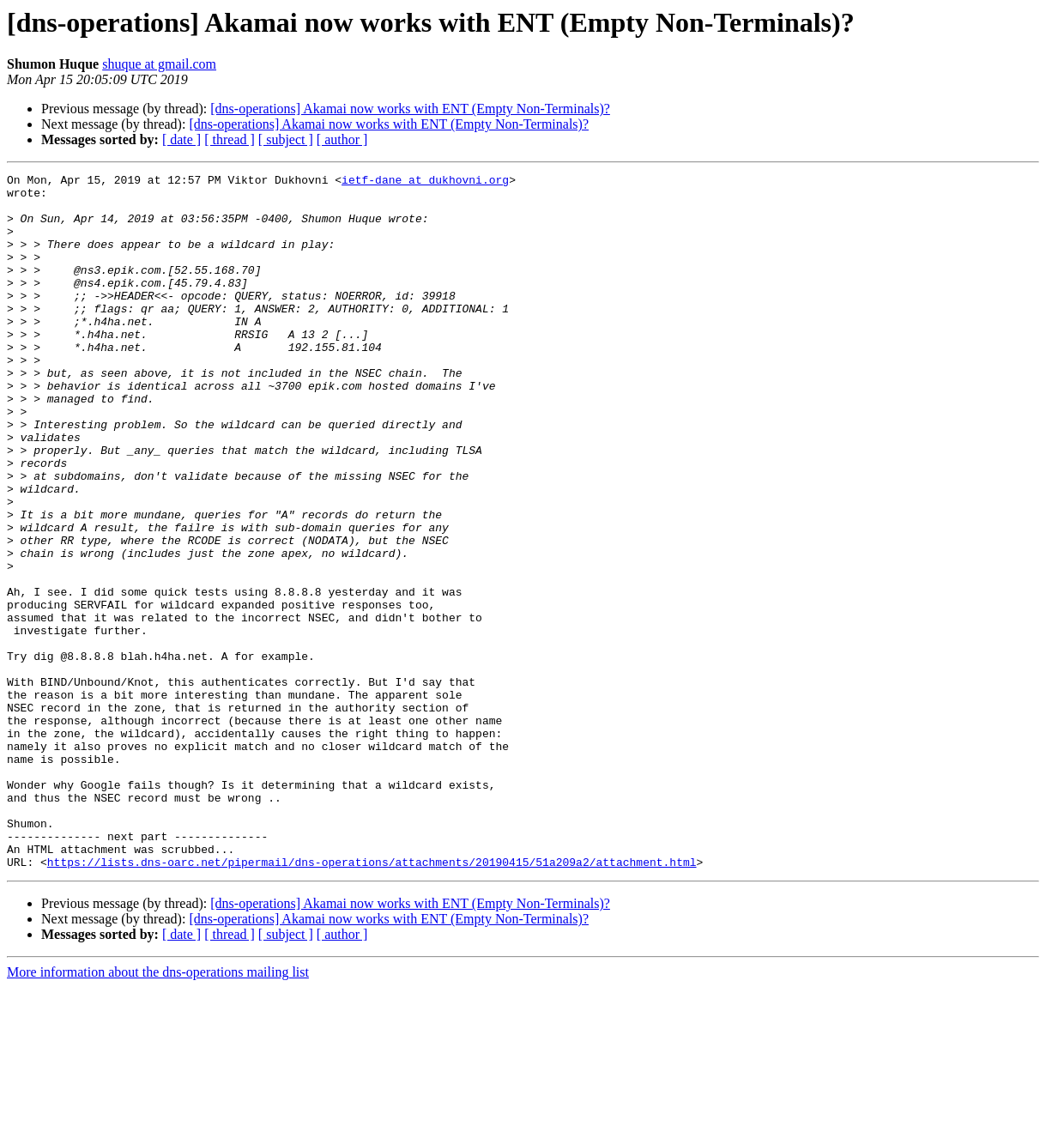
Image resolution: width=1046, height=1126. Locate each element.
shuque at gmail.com (159, 64)
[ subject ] (285, 139)
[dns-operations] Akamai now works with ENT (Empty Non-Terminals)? (410, 108)
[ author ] (342, 139)
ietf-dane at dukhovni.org (425, 182)
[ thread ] (229, 139)
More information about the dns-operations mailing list (158, 1111)
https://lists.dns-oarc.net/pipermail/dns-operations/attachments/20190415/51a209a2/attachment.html (372, 1000)
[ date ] (181, 139)
